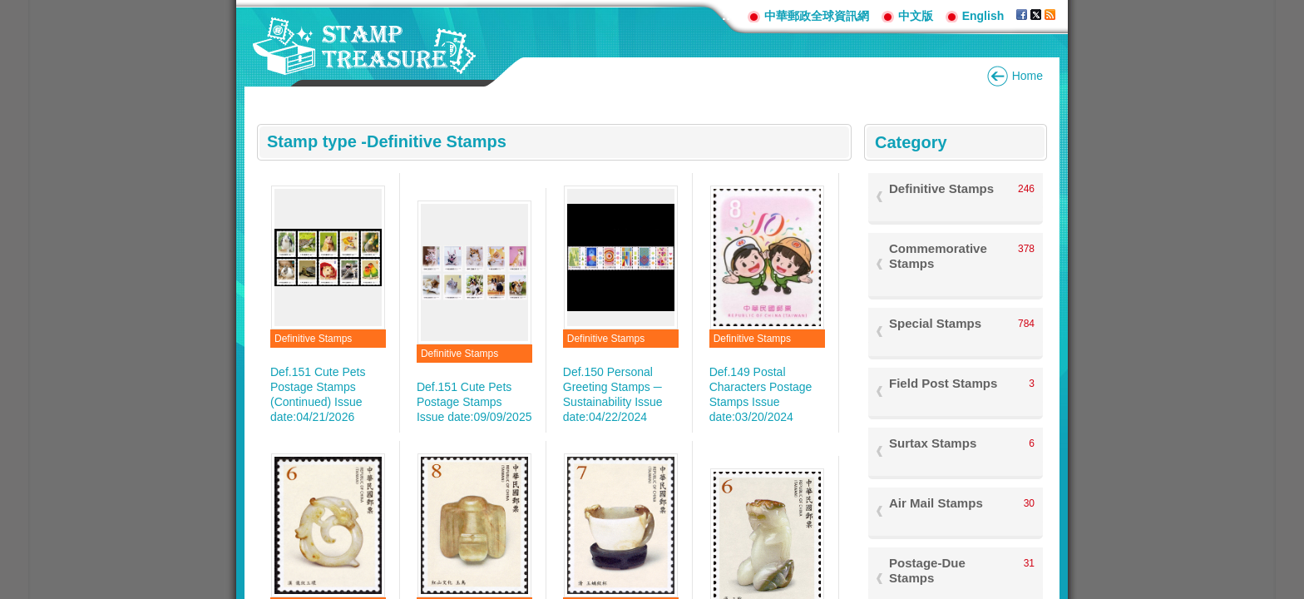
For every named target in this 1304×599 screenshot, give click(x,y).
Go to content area (8, 8)
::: (728, 15)
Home (1027, 75)
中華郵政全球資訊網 (816, 15)
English (983, 15)
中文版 (915, 15)
